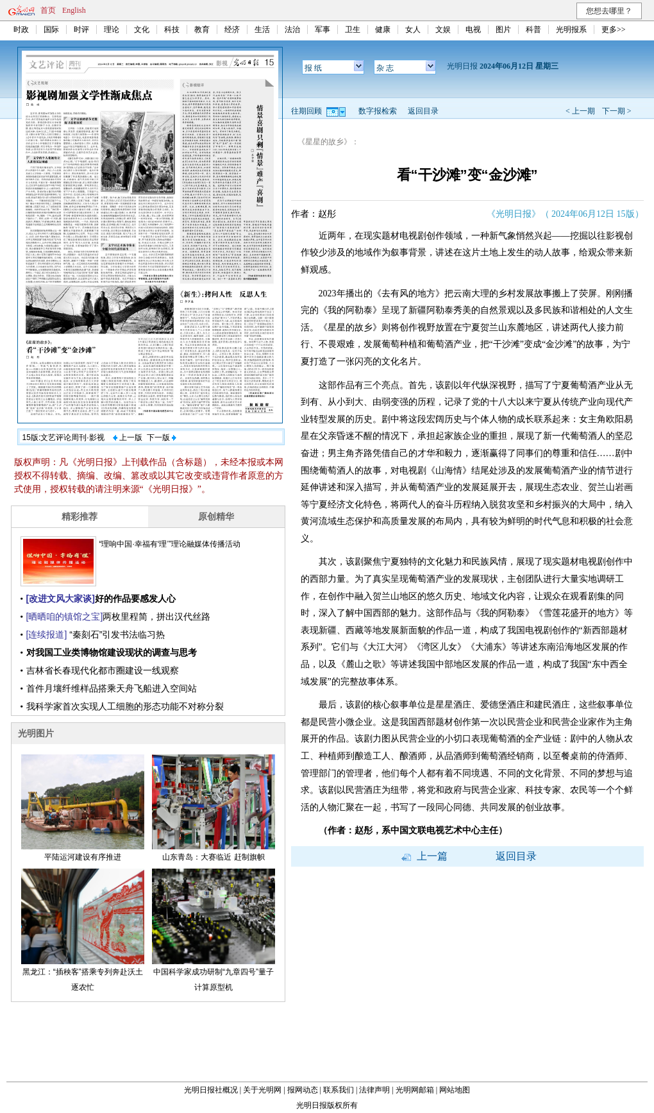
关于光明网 (262, 1089)
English (74, 10)
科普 (533, 29)
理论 (111, 29)
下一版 (161, 437)
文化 (141, 29)
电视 (473, 29)
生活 (262, 29)
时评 (81, 29)
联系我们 (338, 1089)
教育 (202, 29)
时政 (21, 29)
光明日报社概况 (211, 1089)
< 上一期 (580, 110)
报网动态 (302, 1089)
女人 (413, 29)
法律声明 (374, 1089)
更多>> (613, 29)
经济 (232, 29)
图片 (503, 29)
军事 (322, 29)
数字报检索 (377, 110)
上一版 (127, 437)
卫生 (352, 29)
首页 (48, 10)
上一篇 (424, 856)
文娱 (443, 29)
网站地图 (454, 1089)
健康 (382, 29)
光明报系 (571, 29)
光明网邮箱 (415, 1089)
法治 (292, 29)
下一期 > (617, 110)
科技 (172, 29)
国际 (51, 29)
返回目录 (423, 110)
